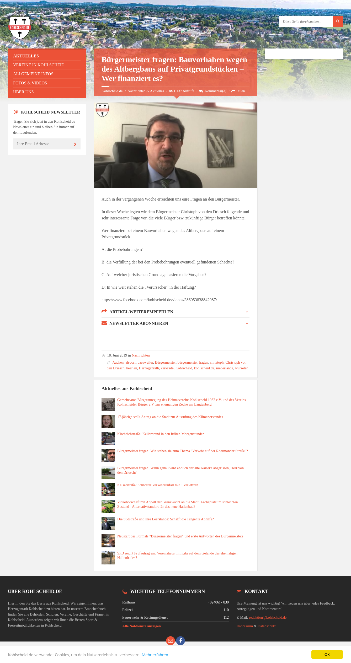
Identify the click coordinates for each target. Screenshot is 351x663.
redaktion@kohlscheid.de (267, 617)
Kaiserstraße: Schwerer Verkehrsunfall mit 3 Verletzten (157, 485)
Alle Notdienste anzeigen (141, 626)
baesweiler (145, 362)
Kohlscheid (184, 368)
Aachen (118, 362)
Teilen (238, 91)
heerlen (131, 368)
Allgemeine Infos (33, 74)
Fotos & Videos (30, 83)
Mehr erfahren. (155, 655)
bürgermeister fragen (193, 362)
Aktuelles (26, 56)
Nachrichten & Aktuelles (145, 91)
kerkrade (167, 368)
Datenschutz (267, 626)
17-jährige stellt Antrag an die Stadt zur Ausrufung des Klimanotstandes (170, 417)
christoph (217, 362)
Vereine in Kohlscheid (39, 65)
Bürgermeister (165, 362)
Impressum (245, 626)
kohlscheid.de (204, 368)
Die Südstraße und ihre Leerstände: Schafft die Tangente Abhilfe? (165, 519)
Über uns (23, 92)
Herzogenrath (149, 368)
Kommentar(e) (212, 91)
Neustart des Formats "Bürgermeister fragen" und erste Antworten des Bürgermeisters (180, 536)
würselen (241, 368)
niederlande (224, 368)
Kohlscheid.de (112, 91)
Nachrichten (141, 355)
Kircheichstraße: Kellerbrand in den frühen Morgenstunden (160, 434)
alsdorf (130, 362)
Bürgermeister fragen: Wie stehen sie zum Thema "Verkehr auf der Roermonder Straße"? (182, 451)
